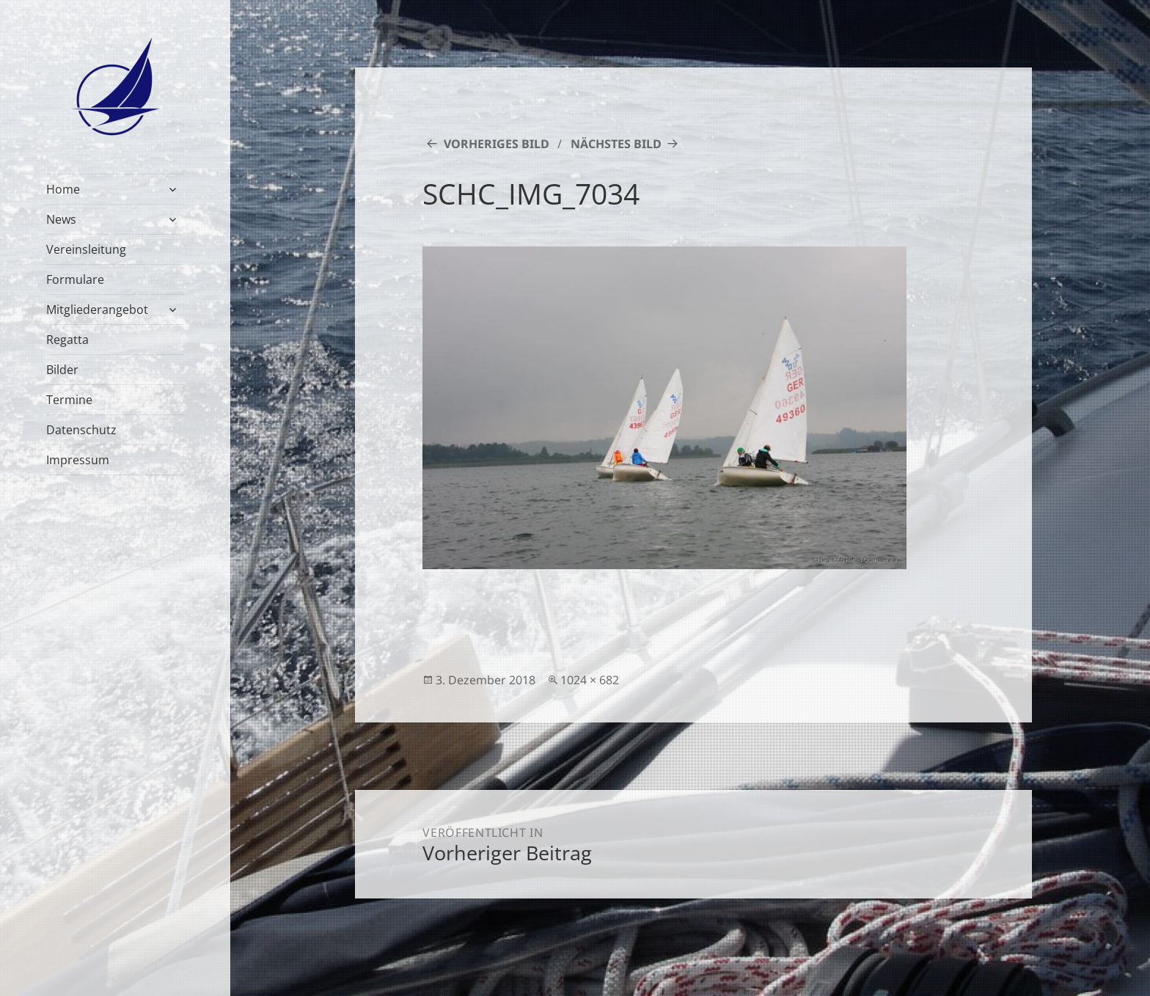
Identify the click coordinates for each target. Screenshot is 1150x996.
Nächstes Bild (616, 144)
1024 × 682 (589, 680)
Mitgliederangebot (97, 309)
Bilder (62, 370)
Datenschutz (81, 430)
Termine (69, 400)
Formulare (75, 279)
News (61, 219)
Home (63, 189)
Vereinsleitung (86, 249)
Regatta (67, 340)
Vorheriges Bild (496, 144)
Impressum (77, 460)
